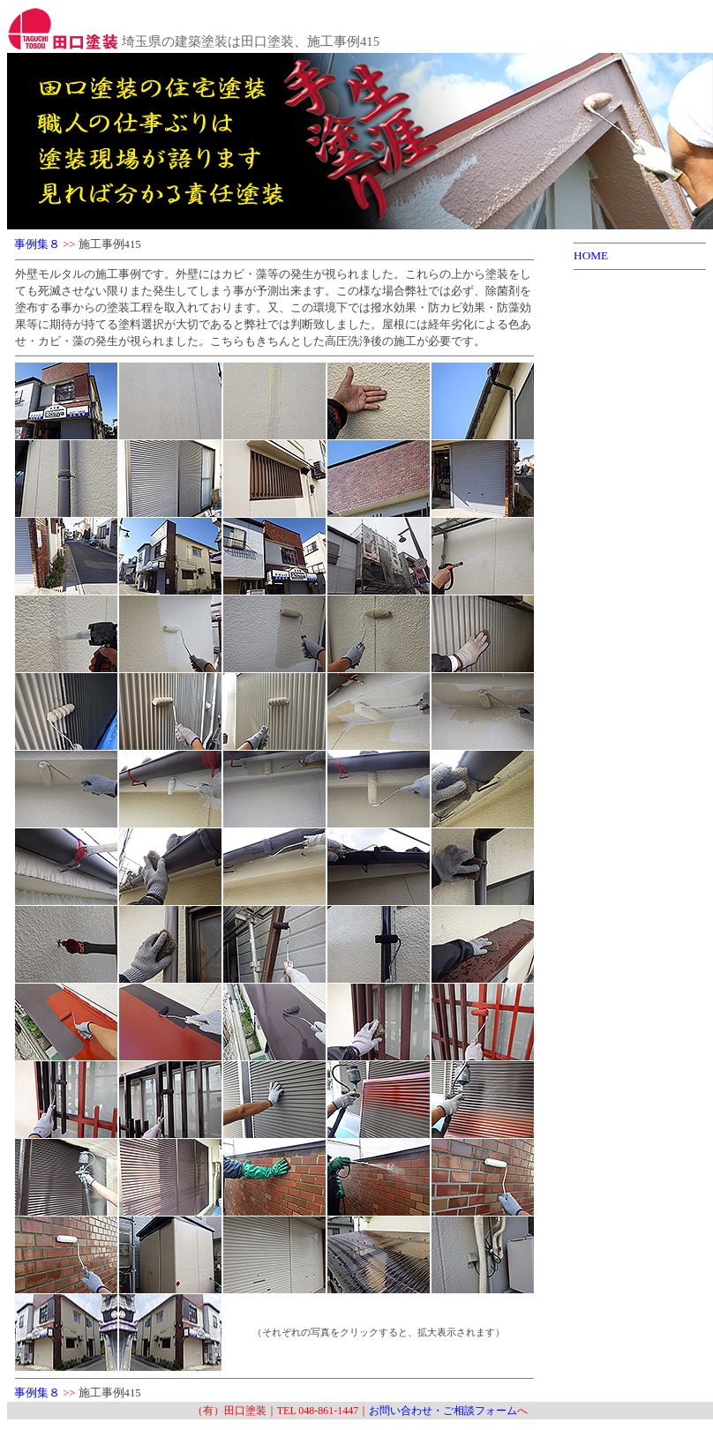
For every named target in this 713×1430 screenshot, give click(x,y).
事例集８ (37, 244)
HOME (591, 255)
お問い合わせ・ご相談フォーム (443, 1410)
